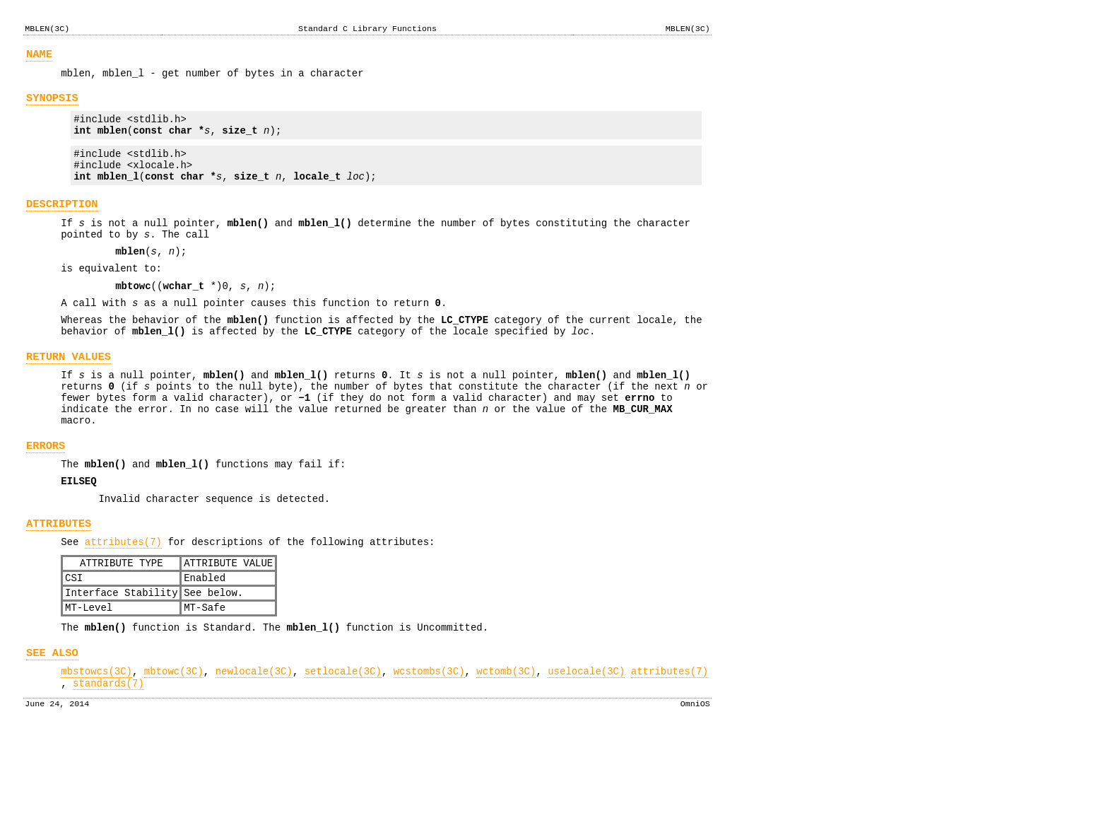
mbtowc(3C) (174, 747)
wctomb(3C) (506, 747)
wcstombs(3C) (429, 747)
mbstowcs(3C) (96, 747)
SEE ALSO (52, 727)
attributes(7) (123, 603)
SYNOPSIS (52, 104)
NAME (39, 56)
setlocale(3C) (343, 747)
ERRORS (45, 496)
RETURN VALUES (68, 394)
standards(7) (108, 761)
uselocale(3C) (586, 747)
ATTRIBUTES (58, 582)
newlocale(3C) (254, 747)
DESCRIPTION (62, 223)
